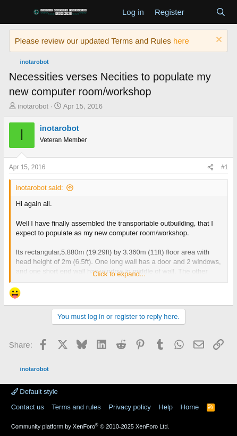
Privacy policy (129, 407)
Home (190, 407)
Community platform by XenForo (90, 426)
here (181, 40)
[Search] (220, 12)
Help (165, 407)
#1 (224, 167)
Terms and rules (76, 407)
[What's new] (200, 12)
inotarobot (33, 106)
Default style (34, 392)
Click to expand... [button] (119, 274)
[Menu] (18, 12)
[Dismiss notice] (217, 40)
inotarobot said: (39, 188)
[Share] (210, 167)
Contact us (27, 407)
